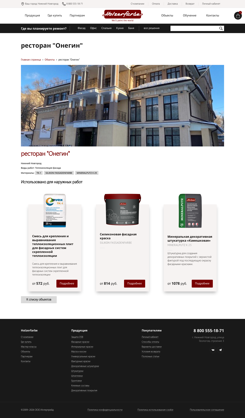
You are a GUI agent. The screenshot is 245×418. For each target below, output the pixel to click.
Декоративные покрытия (84, 390)
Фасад (81, 28)
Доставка (173, 4)
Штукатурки (77, 371)
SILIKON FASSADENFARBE (58, 172)
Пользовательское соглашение (207, 410)
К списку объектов (38, 299)
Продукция (32, 15)
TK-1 (39, 172)
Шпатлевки (77, 376)
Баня (131, 28)
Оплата (156, 4)
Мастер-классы (29, 347)
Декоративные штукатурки (85, 366)
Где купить (55, 15)
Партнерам (77, 15)
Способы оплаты (150, 342)
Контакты (212, 15)
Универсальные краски (83, 356)
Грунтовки (76, 381)
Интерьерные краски (82, 347)
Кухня (120, 28)
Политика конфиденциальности (105, 410)
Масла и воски (78, 351)
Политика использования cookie (155, 410)
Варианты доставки (152, 347)
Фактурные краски (80, 361)
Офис (93, 28)
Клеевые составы (80, 385)
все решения (152, 28)
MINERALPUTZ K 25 (87, 172)
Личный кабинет (211, 4)
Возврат (190, 4)
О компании (137, 4)
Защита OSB (77, 337)
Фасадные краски (80, 342)
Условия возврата (151, 351)
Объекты (167, 15)
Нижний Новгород (48, 4)
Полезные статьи (150, 356)
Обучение (189, 15)
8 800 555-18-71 (74, 4)
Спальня (106, 28)
